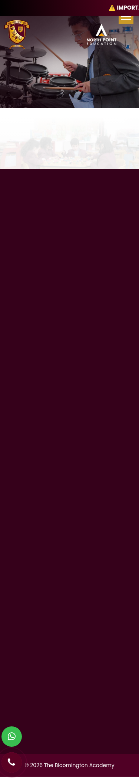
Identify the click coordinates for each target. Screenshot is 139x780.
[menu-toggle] (126, 16)
